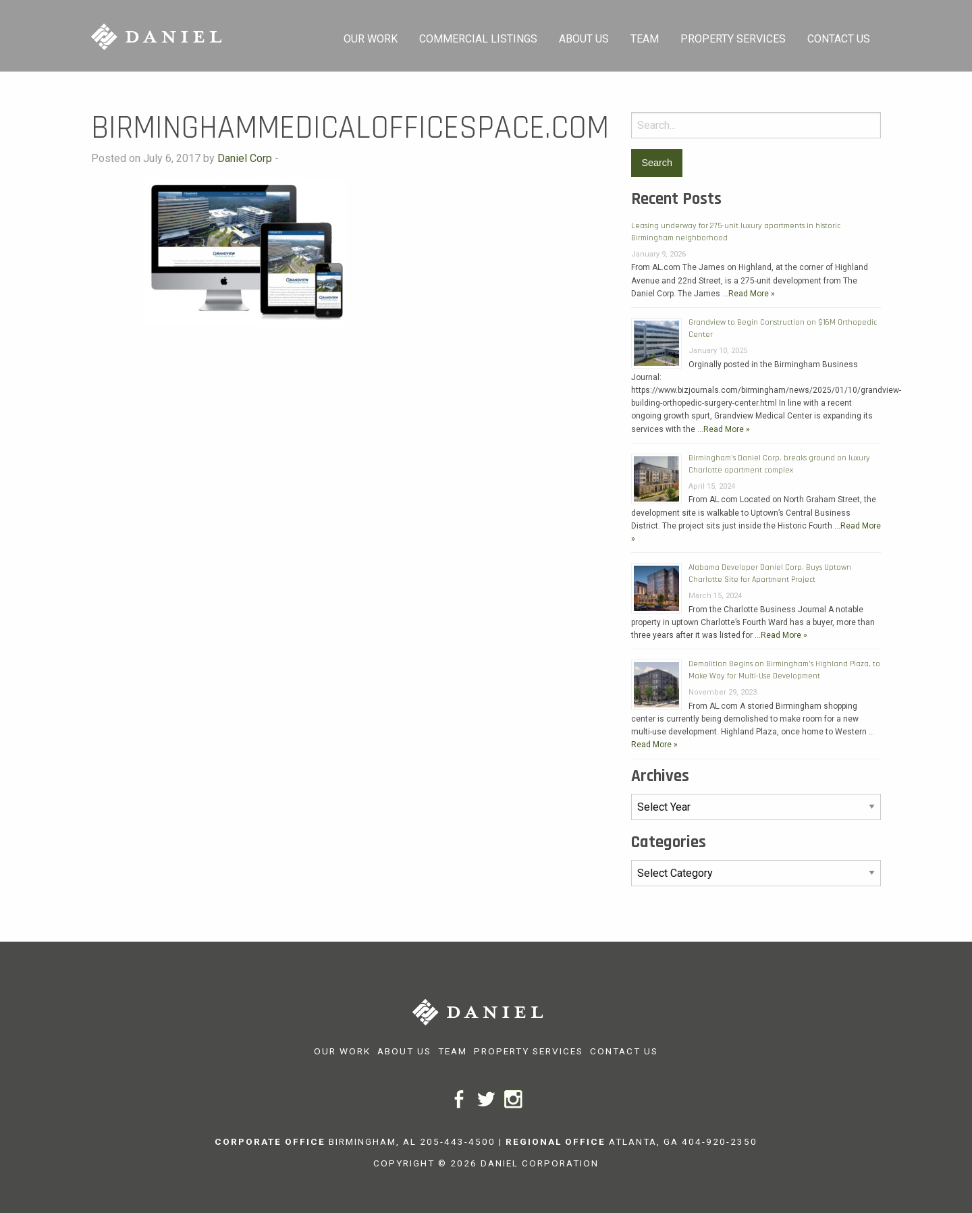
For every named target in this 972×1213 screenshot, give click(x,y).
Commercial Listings (478, 38)
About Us (584, 38)
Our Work (371, 38)
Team (644, 38)
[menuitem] (370, 36)
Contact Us (838, 38)
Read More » (751, 293)
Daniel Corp (244, 158)
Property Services (733, 38)
